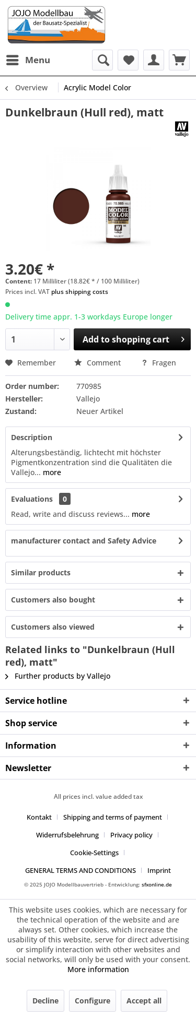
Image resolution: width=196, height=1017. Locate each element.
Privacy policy (131, 834)
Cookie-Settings (94, 852)
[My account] (153, 60)
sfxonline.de (157, 884)
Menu (28, 59)
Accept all (144, 1001)
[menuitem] (27, 60)
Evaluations (32, 499)
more (51, 472)
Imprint (159, 870)
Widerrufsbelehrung (67, 834)
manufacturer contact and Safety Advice (83, 541)
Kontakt (39, 817)
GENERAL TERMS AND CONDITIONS (80, 870)
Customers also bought (53, 600)
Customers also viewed (53, 627)
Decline (45, 1001)
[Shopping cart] (179, 60)
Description (31, 437)
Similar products (41, 572)
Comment (98, 363)
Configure (92, 1001)
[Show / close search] (102, 60)
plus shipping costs (79, 291)
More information (98, 969)
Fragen (158, 363)
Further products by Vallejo (57, 676)
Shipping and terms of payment (112, 817)
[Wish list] (128, 60)
